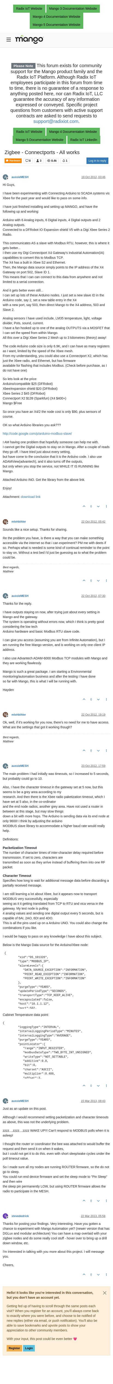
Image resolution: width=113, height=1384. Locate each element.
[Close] (104, 1293)
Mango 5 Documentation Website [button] (56, 25)
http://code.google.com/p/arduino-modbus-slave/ (37, 433)
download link (31, 497)
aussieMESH (20, 177)
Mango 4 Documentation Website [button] (56, 16)
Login (29, 1348)
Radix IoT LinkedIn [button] (83, 140)
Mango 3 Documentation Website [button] (73, 8)
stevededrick (20, 1216)
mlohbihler (19, 521)
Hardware (13, 160)
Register (14, 1348)
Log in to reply (97, 160)
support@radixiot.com (55, 121)
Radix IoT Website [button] (29, 8)
